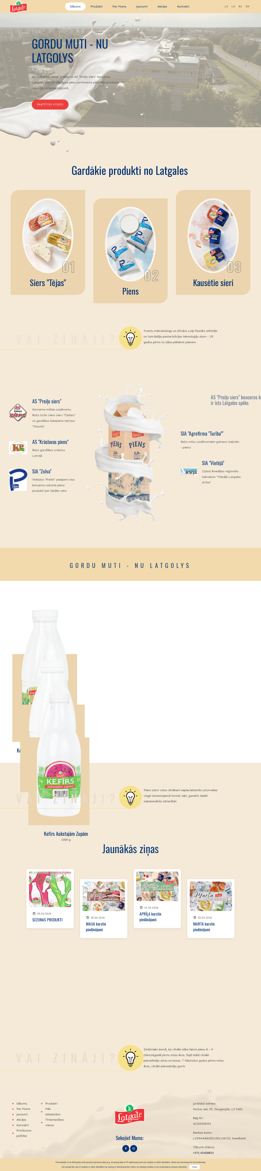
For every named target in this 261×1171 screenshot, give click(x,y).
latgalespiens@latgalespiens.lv (214, 1138)
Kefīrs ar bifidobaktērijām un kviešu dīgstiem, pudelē (50, 753)
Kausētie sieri (213, 282)
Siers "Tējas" (48, 282)
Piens (130, 291)
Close (194, 1167)
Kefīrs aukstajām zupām (211, 750)
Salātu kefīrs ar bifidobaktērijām (130, 750)
